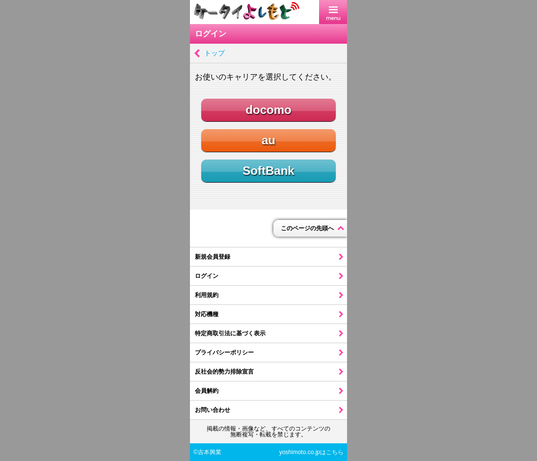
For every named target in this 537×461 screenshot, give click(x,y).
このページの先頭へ (307, 228)
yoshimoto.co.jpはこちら (311, 452)
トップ (214, 53)
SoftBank (268, 170)
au (268, 140)
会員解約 (206, 390)
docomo (268, 109)
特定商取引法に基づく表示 (230, 333)
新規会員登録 (212, 256)
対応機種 (206, 314)
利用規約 (206, 295)
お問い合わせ (212, 410)
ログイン (206, 275)
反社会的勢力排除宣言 (224, 371)
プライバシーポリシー (224, 352)
